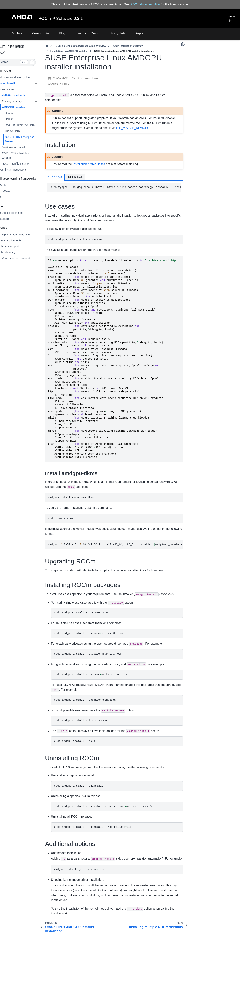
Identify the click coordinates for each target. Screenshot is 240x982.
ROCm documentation (145, 4)
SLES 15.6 (64, 182)
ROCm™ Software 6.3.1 (60, 18)
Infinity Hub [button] (117, 33)
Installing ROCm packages (208, 69)
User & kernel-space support (22, 258)
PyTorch (10, 185)
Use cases (198, 57)
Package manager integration (22, 234)
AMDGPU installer (22, 107)
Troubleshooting (14, 252)
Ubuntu (18, 113)
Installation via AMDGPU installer (78, 51)
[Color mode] (182, 44)
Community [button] (40, 33)
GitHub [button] (17, 33)
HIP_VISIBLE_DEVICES (77, 132)
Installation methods (21, 95)
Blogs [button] (63, 33)
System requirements (17, 240)
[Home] (56, 46)
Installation (199, 51)
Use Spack (11, 218)
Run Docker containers (18, 212)
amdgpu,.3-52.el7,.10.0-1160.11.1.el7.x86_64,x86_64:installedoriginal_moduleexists (120, 549)
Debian (18, 119)
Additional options (203, 81)
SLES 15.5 (84, 182)
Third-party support (16, 246)
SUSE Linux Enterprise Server (28, 139)
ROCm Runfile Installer (24, 163)
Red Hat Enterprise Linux (29, 125)
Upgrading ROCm (203, 63)
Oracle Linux (21, 131)
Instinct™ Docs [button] (87, 33)
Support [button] (141, 33)
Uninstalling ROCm (203, 75)
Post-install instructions (21, 169)
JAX (7, 197)
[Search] (24, 62)
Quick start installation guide (22, 77)
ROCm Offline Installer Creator (24, 155)
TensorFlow (12, 191)
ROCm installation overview (136, 46)
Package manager (22, 101)
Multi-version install (22, 147)
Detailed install (14, 83)
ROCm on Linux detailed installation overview (89, 46)
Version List (233, 18)
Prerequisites (16, 89)
